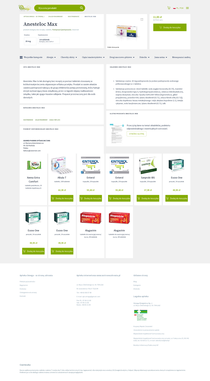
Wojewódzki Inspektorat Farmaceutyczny (148, 334)
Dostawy (23, 289)
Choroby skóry (69, 57)
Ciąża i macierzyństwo (93, 57)
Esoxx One (176, 177)
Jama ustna (161, 57)
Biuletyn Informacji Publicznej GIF (146, 345)
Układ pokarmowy (55, 16)
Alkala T (62, 177)
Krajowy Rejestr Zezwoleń (142, 326)
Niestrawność (74, 16)
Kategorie (137, 285)
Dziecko (145, 57)
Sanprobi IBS (148, 177)
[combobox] (77, 8)
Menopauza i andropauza (185, 57)
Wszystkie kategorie (31, 57)
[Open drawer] (187, 8)
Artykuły (136, 289)
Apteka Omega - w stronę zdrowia (33, 16)
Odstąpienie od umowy (28, 292)
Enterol (91, 177)
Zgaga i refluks (54, 120)
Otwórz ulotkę (136, 133)
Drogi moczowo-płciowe (122, 57)
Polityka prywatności (27, 281)
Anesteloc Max (90, 16)
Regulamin (24, 285)
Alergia (51, 57)
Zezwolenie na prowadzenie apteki (146, 330)
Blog (135, 281)
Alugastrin (90, 230)
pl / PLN (178, 8)
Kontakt (23, 296)
